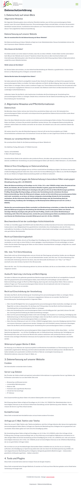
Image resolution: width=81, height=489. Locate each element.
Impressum (33, 484)
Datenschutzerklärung (45, 484)
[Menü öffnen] (77, 4)
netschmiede (50, 477)
